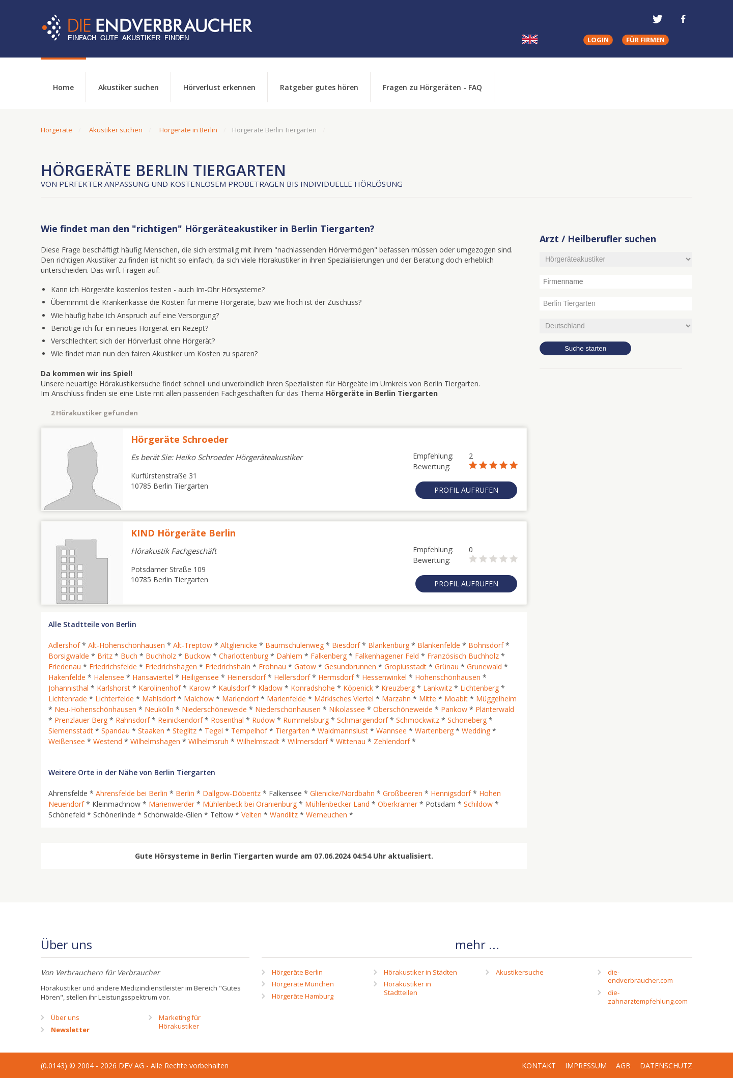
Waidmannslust (343, 730)
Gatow (305, 666)
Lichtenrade (67, 698)
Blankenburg (388, 645)
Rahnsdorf (133, 720)
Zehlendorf (392, 741)
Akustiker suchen (128, 87)
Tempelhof (249, 730)
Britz (104, 656)
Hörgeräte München (303, 983)
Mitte (427, 698)
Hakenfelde (67, 677)
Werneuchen (326, 814)
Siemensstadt (70, 730)
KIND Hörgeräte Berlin (183, 533)
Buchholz (161, 656)
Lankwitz (437, 688)
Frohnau (272, 666)
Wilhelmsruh (208, 741)
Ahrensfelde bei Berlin (131, 793)
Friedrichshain (227, 666)
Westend (107, 741)
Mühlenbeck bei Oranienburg (250, 804)
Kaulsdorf (234, 688)
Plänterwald (494, 709)
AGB (623, 1065)
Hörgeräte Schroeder (180, 439)
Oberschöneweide (403, 709)
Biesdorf (346, 645)
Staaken (151, 730)
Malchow (199, 698)
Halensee (109, 677)
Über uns (65, 1017)
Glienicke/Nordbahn (342, 793)
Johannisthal (68, 688)
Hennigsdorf (451, 793)
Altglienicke (238, 645)
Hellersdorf (292, 677)
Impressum (586, 1065)
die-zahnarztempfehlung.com (648, 997)
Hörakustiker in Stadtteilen (407, 988)
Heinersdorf (246, 677)
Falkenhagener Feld (387, 656)
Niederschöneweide (214, 709)
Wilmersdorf (308, 741)
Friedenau (64, 666)
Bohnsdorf (485, 645)
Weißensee (66, 741)
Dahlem (289, 656)
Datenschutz (666, 1065)
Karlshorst (113, 688)
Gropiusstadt (405, 666)
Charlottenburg (243, 656)
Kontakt (539, 1065)
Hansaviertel (152, 677)
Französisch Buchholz (463, 656)
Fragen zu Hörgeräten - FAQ (432, 87)
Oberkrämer (397, 804)
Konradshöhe (313, 688)
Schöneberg (467, 720)
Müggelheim (496, 698)
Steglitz (184, 730)
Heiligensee (200, 677)
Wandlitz (284, 814)
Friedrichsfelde (113, 666)
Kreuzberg (398, 688)
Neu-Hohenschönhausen (95, 709)
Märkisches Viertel (344, 698)
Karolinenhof (159, 688)
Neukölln (159, 709)
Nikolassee (347, 709)
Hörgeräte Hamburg (302, 996)
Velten (251, 814)
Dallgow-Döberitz (232, 793)
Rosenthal (227, 720)
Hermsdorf (336, 677)
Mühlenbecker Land (337, 804)
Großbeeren (402, 793)
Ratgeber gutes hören (319, 87)
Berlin (185, 793)
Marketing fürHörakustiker (180, 1022)
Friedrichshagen (171, 666)
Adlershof (64, 645)
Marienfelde (286, 698)
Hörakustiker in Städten (420, 972)
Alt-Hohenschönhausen (126, 645)
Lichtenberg (479, 688)
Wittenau (350, 741)
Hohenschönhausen (448, 677)
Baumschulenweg (294, 645)
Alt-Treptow (192, 645)
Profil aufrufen (466, 490)
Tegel (214, 730)
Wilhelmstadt (258, 741)
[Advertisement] (616, 542)
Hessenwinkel (384, 677)
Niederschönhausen (288, 709)
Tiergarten (292, 730)
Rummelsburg (306, 720)
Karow (199, 688)
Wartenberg (434, 730)
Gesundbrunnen (350, 666)
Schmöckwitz (417, 720)
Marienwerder (171, 804)
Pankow (454, 709)
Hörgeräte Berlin (297, 972)
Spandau (115, 730)
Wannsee (391, 730)
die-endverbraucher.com (640, 976)
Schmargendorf (362, 720)
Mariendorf (240, 698)
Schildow (478, 804)
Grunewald (484, 666)
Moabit (456, 698)
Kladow (270, 688)
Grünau (447, 666)
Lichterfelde (114, 698)
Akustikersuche (520, 972)
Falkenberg (329, 656)
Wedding (476, 730)
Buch (129, 656)
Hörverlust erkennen (219, 87)
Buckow (197, 656)
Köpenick (358, 688)
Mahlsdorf (159, 698)
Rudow (263, 720)
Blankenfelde (438, 645)
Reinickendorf (180, 720)
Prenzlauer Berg (80, 720)
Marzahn (396, 698)
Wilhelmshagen (155, 741)
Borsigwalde (68, 656)
